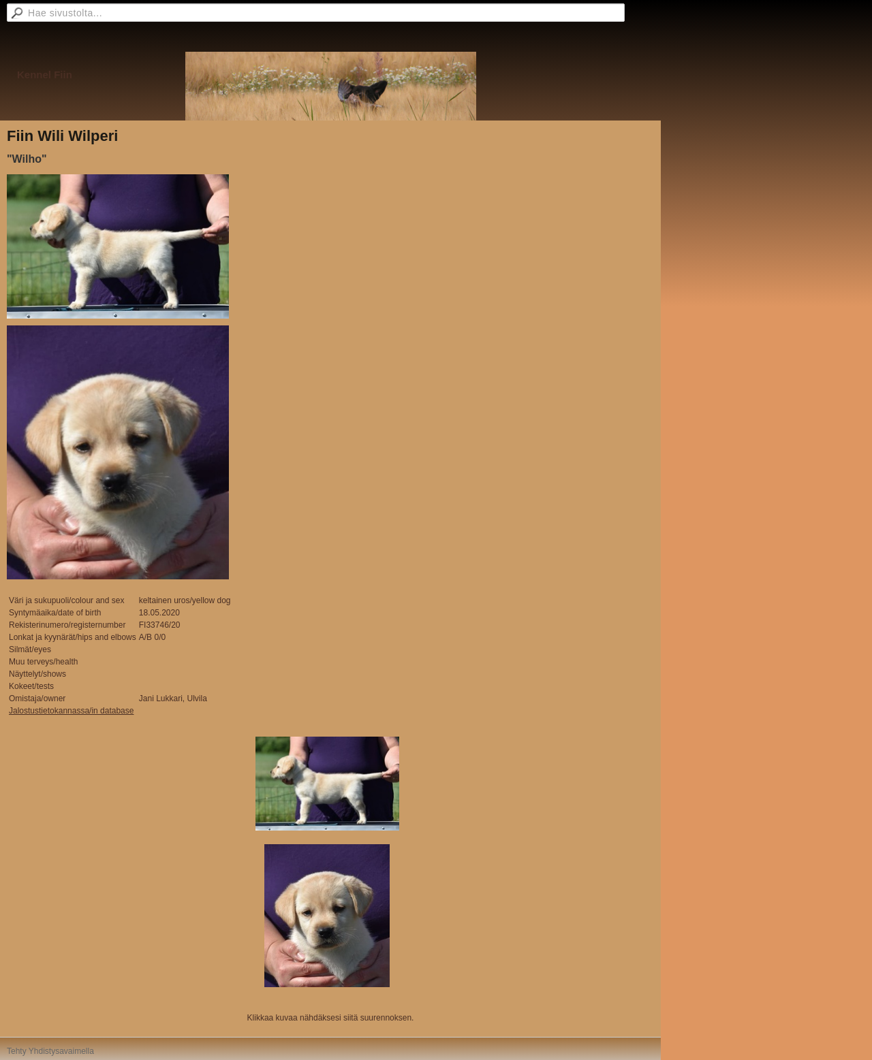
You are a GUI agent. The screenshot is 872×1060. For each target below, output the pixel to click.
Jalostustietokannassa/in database (71, 711)
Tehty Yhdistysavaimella (50, 1051)
